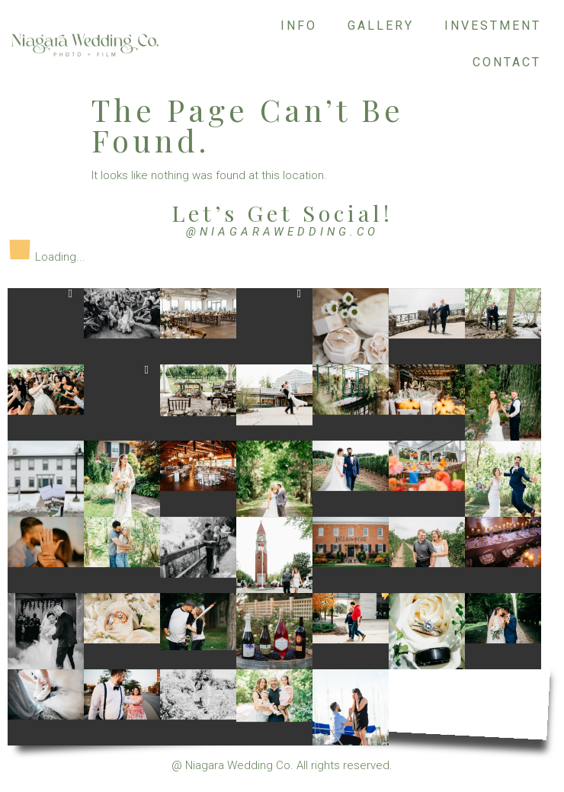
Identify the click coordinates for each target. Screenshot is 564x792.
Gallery (381, 25)
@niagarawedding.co (282, 232)
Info (298, 25)
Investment (492, 25)
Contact (507, 62)
